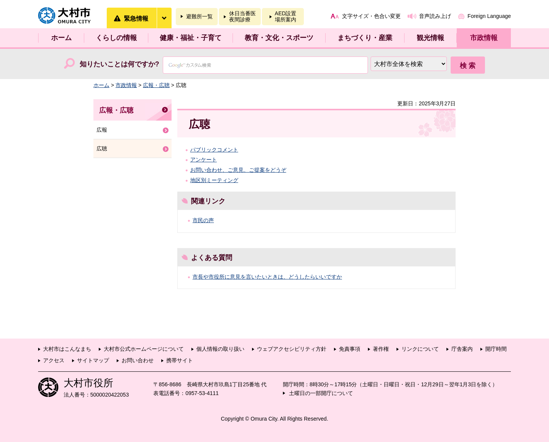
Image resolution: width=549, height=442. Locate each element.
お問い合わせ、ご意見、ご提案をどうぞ (238, 170)
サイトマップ (93, 360)
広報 (101, 130)
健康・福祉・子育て (191, 38)
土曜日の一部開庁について (321, 393)
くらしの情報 (116, 38)
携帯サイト (179, 360)
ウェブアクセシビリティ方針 (291, 349)
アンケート (203, 159)
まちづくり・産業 (364, 38)
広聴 (101, 148)
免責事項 (349, 349)
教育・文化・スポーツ (279, 38)
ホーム (61, 38)
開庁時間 (496, 349)
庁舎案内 (462, 349)
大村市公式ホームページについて (144, 349)
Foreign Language (489, 16)
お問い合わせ (138, 360)
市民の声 (203, 220)
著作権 (381, 349)
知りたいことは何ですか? (119, 64)
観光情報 (430, 38)
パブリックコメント (214, 150)
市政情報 (484, 38)
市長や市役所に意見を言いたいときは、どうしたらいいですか (267, 277)
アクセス (53, 360)
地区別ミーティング (214, 180)
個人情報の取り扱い (220, 349)
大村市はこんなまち (67, 349)
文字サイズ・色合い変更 (371, 16)
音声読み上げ (435, 16)
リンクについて (420, 349)
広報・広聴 (156, 85)
